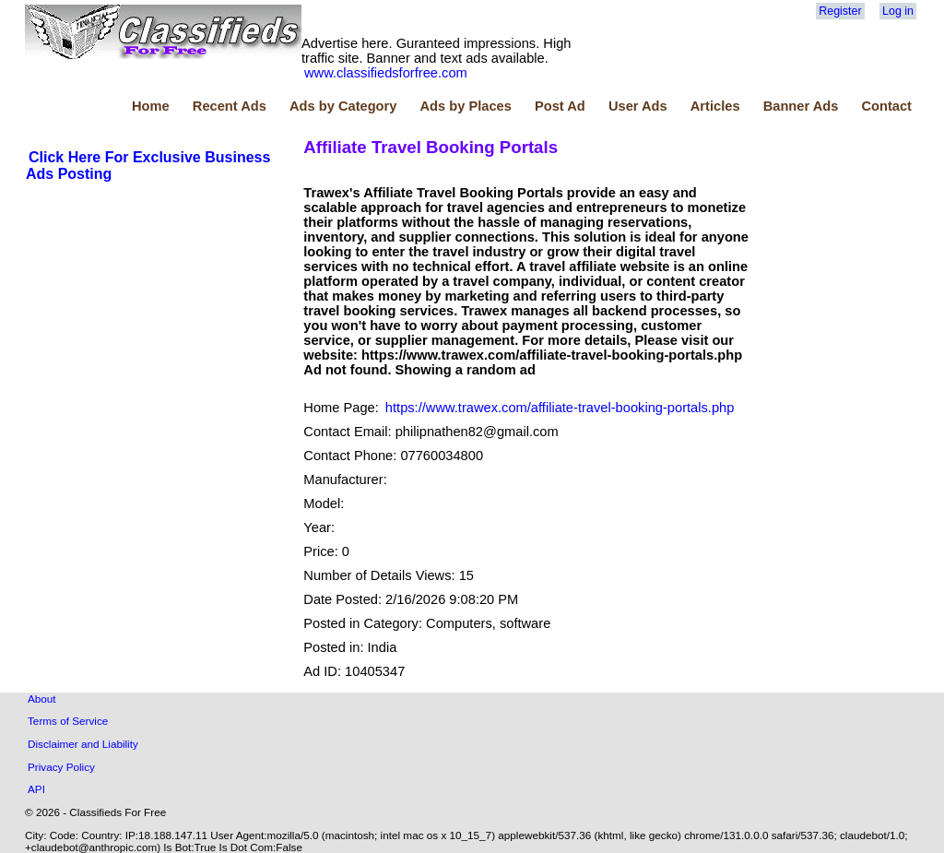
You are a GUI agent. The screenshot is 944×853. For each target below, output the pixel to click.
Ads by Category (342, 106)
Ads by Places (466, 106)
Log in (898, 11)
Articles (715, 106)
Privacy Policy (61, 767)
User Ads (637, 106)
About (42, 699)
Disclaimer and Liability (83, 744)
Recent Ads (229, 106)
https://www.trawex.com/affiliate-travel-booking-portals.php (560, 407)
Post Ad (560, 106)
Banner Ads (801, 106)
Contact (886, 106)
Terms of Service (68, 721)
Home (151, 106)
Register (840, 11)
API (36, 789)
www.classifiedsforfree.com (385, 72)
